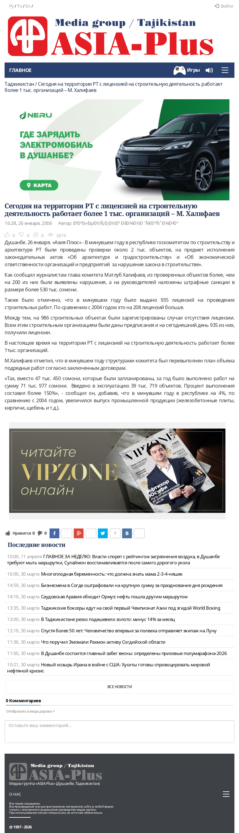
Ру (11, 6)
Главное (20, 70)
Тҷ (19, 6)
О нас (15, 794)
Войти (224, 6)
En (27, 6)
